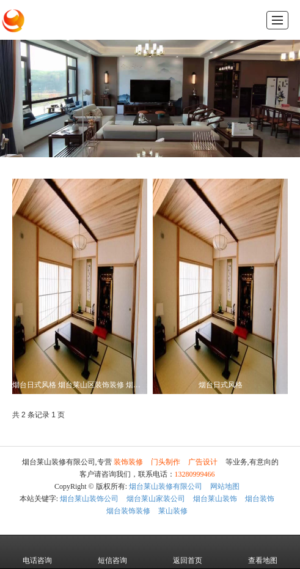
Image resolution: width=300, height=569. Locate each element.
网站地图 (225, 486)
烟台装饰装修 (128, 511)
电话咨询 (37, 552)
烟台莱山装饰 (215, 498)
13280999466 (195, 474)
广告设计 (203, 462)
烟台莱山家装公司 (155, 498)
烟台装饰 (259, 498)
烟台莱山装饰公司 (89, 498)
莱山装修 (173, 511)
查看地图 (262, 552)
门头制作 (165, 462)
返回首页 (187, 552)
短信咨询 (112, 552)
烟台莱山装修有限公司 (165, 486)
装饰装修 (128, 462)
